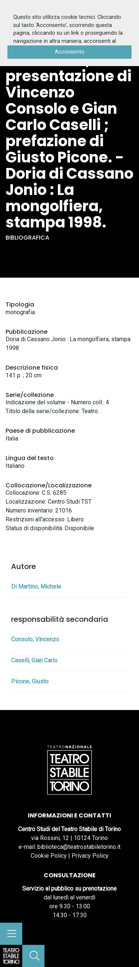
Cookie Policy (49, 855)
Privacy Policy (90, 855)
